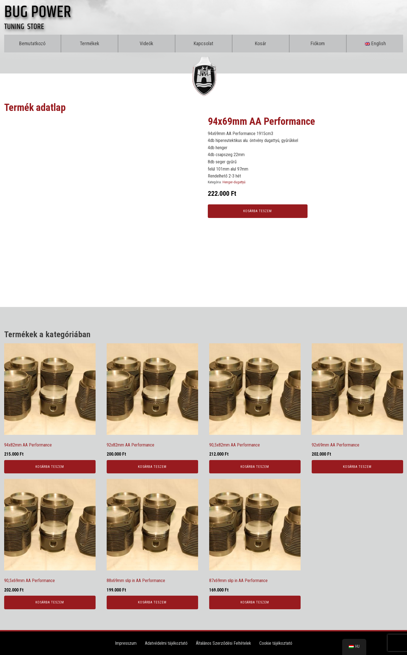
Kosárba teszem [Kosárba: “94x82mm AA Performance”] (49, 467)
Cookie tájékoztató (275, 643)
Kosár (260, 43)
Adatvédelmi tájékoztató (166, 643)
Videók (146, 43)
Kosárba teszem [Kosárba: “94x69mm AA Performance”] (257, 211)
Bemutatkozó (32, 43)
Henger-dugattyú (233, 182)
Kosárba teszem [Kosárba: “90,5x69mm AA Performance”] (49, 602)
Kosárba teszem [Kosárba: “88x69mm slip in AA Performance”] (152, 602)
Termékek (89, 43)
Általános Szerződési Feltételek (223, 643)
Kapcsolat (203, 43)
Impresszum (126, 643)
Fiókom (318, 43)
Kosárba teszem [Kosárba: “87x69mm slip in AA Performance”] (254, 602)
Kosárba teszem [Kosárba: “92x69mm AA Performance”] (357, 467)
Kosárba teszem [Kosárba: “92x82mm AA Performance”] (152, 467)
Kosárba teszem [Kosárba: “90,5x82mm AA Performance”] (254, 467)
